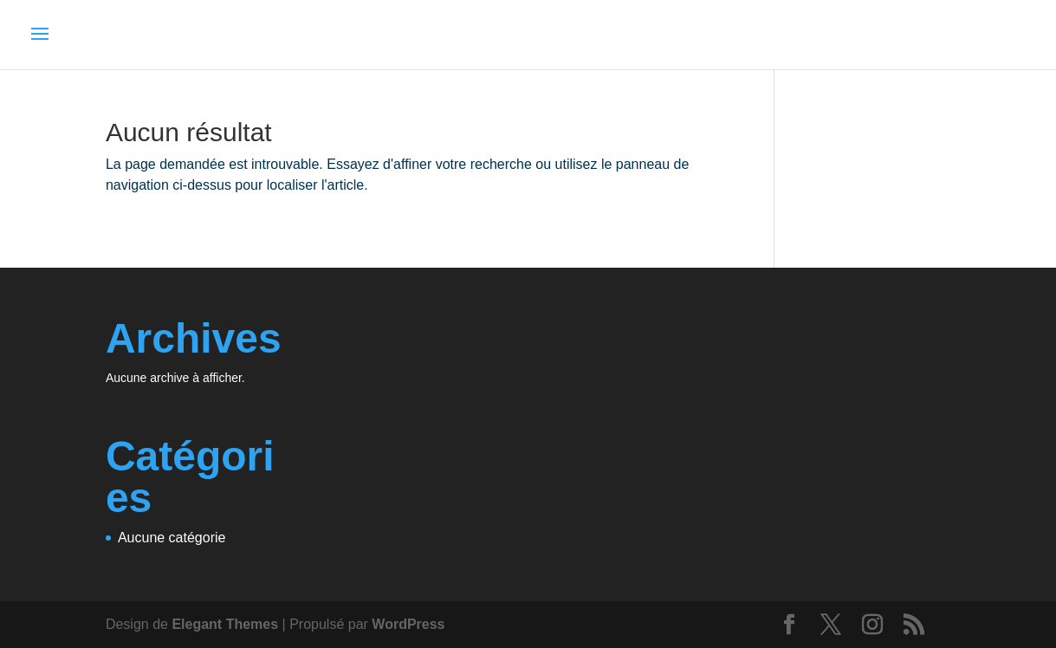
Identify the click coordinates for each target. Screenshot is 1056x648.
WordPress (408, 624)
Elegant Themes (225, 624)
